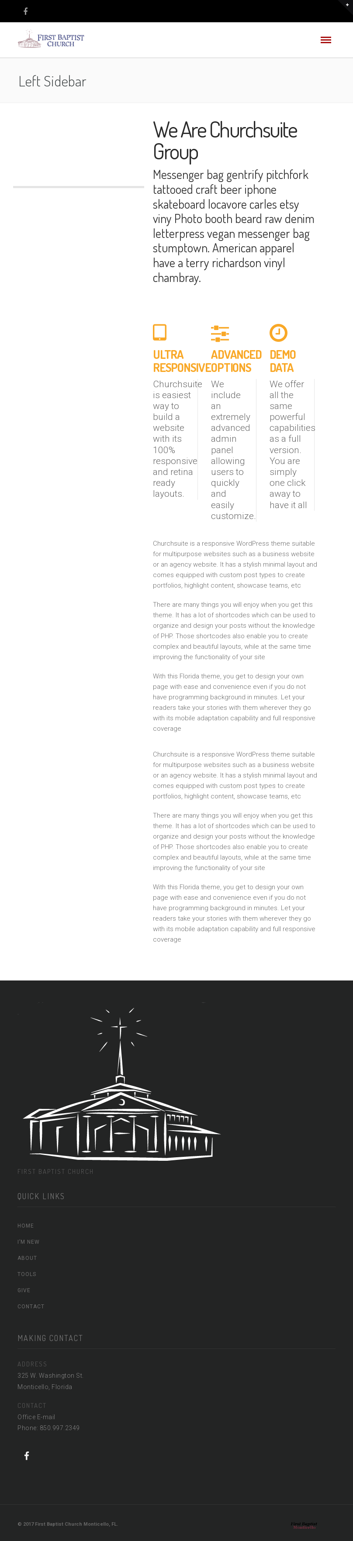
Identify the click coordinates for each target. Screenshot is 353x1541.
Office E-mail (36, 1417)
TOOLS (26, 1274)
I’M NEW (28, 1242)
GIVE (24, 1290)
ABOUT (27, 1258)
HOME (25, 1226)
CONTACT (31, 1307)
